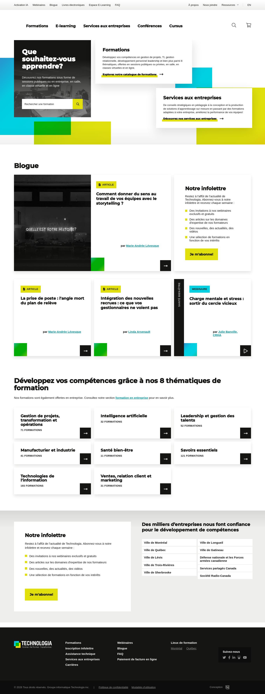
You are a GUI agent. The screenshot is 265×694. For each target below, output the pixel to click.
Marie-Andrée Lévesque (142, 250)
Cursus (211, 28)
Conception (225, 687)
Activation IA (21, 5)
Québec (191, 648)
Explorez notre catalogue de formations (129, 79)
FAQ (117, 5)
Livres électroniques (73, 5)
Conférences (185, 28)
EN (249, 5)
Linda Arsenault (139, 336)
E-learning (113, 28)
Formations (87, 28)
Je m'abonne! (201, 259)
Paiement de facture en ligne (137, 659)
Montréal (176, 648)
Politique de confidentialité (113, 687)
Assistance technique (80, 653)
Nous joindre (210, 5)
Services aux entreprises (141, 28)
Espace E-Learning (100, 5)
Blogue (54, 5)
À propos (193, 5)
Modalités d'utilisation (144, 687)
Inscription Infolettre (79, 648)
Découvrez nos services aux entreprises (189, 123)
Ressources (228, 5)
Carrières (71, 664)
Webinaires (38, 5)
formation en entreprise (132, 402)
